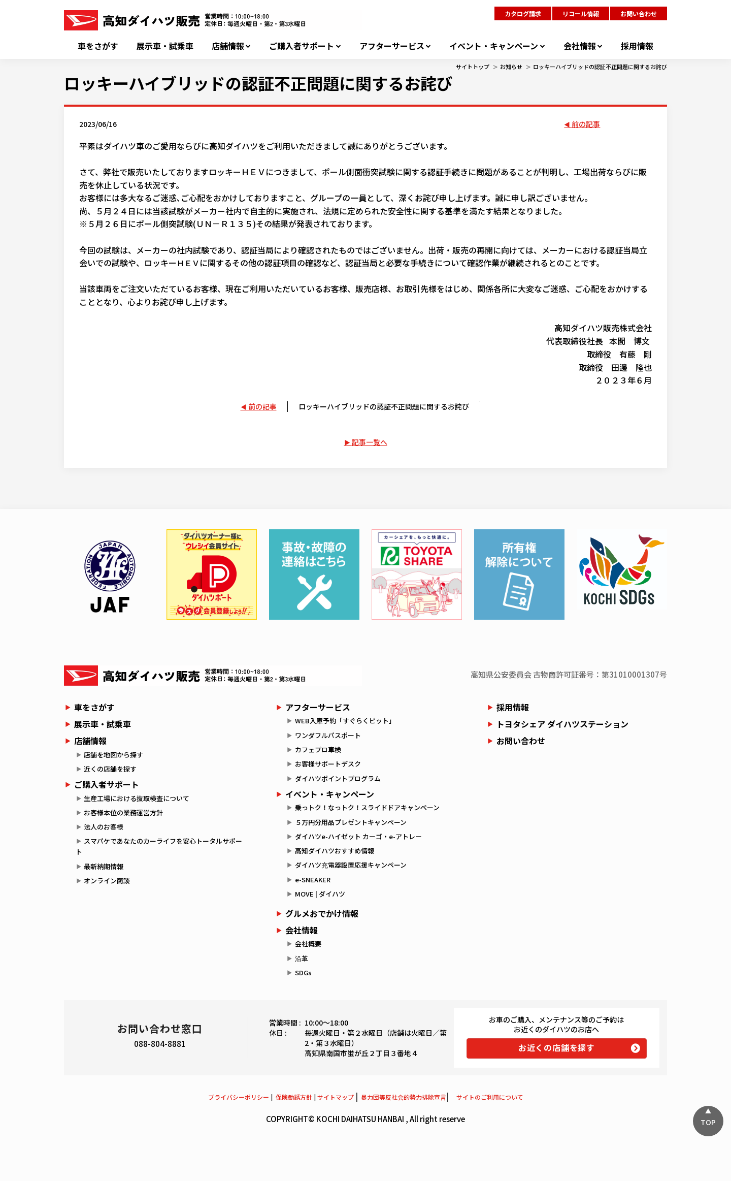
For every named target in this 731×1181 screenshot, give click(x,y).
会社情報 (579, 46)
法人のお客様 (103, 827)
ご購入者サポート (301, 46)
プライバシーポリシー (238, 1097)
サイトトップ (472, 66)
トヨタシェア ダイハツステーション (562, 724)
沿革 (301, 958)
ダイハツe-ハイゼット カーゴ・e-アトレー (358, 836)
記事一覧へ (369, 442)
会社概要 (308, 943)
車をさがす (98, 46)
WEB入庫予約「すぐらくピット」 (345, 720)
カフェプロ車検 (318, 749)
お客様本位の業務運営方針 (123, 812)
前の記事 (586, 124)
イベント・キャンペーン (493, 46)
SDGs (303, 972)
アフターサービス (391, 46)
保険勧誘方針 (294, 1097)
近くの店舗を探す (110, 769)
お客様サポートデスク (328, 764)
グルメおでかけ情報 (321, 913)
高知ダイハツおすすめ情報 (334, 850)
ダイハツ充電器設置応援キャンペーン (351, 865)
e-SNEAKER (312, 879)
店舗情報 (228, 46)
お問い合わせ (638, 13)
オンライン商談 (107, 880)
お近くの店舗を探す (556, 1047)
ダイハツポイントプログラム (338, 778)
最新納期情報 (103, 866)
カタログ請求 (523, 13)
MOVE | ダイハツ (320, 894)
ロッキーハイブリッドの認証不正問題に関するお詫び (600, 66)
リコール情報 (580, 13)
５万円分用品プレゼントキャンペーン (351, 822)
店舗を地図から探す (113, 754)
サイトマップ (335, 1097)
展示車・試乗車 (165, 46)
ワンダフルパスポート (328, 735)
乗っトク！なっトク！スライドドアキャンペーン (367, 807)
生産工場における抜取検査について (136, 798)
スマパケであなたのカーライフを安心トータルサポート (159, 846)
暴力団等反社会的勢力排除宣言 (403, 1097)
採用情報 (637, 46)
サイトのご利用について (489, 1097)
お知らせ (511, 66)
